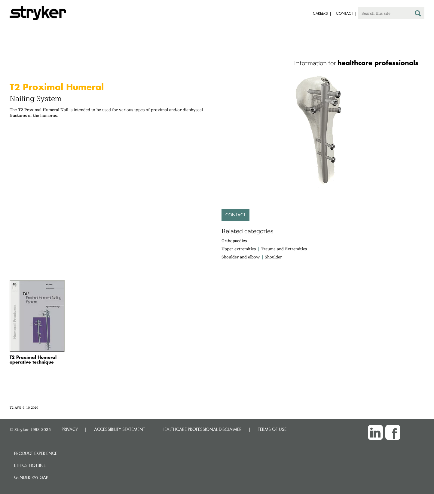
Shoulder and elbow (241, 257)
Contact (235, 215)
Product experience (35, 453)
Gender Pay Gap (31, 477)
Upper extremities (239, 248)
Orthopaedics (234, 240)
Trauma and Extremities (284, 248)
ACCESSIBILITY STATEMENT (119, 429)
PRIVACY (70, 429)
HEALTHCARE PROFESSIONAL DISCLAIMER (201, 429)
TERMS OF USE (272, 429)
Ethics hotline (30, 465)
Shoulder (273, 257)
